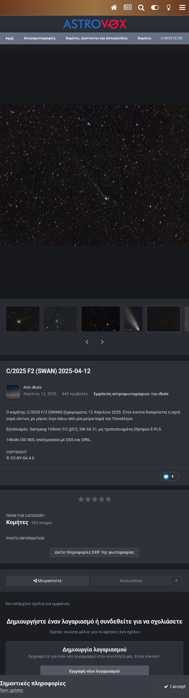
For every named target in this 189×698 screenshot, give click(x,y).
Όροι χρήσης (11, 690)
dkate (37, 371)
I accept (175, 686)
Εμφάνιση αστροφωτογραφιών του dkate (131, 377)
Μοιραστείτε (48, 564)
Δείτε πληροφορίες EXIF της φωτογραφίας (94, 536)
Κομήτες (17, 506)
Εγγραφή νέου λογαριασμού (94, 655)
